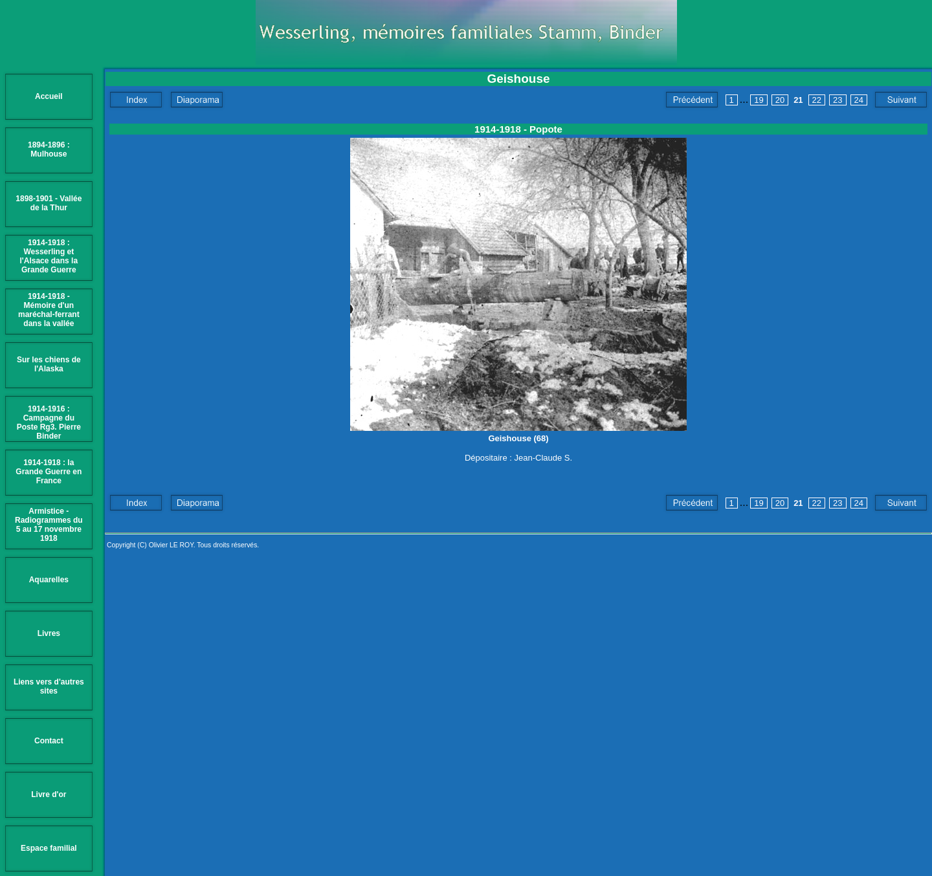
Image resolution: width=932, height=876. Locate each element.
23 (837, 100)
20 (779, 100)
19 (758, 100)
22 (816, 100)
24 (858, 100)
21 (798, 100)
